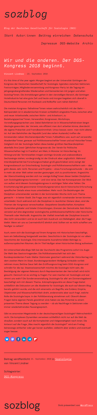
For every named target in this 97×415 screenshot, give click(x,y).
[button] (7, 339)
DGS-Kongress (14, 376)
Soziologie (63, 359)
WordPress (86, 405)
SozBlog (25, 13)
